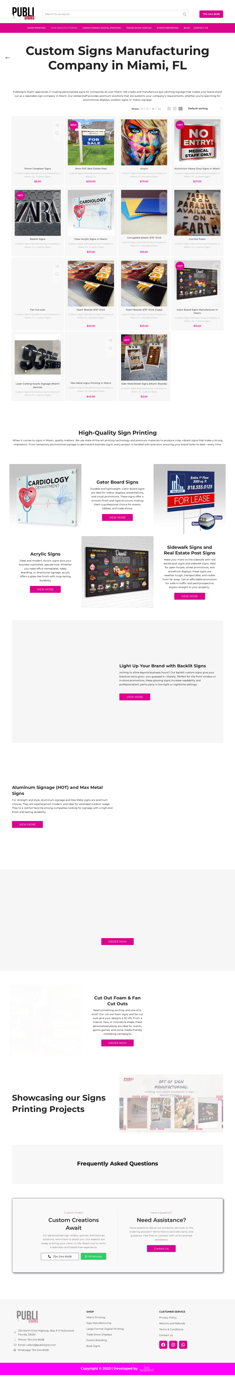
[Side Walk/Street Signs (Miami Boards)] (144, 361)
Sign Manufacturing (98, 1329)
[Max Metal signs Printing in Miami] (90, 361)
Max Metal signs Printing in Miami (90, 386)
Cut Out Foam (198, 241)
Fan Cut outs (37, 312)
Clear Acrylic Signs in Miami (90, 241)
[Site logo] (23, 14)
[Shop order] (205, 108)
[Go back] (7, 57)
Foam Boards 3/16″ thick (90, 312)
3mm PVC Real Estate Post (91, 167)
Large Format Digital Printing (105, 1335)
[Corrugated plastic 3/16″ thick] (144, 215)
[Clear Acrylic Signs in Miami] (90, 216)
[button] (171, 1110)
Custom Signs (51, 175)
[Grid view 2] (169, 109)
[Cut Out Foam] (198, 216)
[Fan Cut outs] (37, 287)
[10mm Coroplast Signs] (37, 141)
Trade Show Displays (99, 1341)
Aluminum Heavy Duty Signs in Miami (198, 169)
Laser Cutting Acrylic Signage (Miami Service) (37, 388)
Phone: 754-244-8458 (31, 1346)
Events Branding (96, 1347)
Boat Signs (93, 1352)
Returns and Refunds (172, 1330)
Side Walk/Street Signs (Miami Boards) (144, 388)
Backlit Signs (37, 241)
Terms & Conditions (171, 1336)
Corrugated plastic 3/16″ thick (144, 240)
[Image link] (27, 1323)
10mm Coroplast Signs (37, 167)
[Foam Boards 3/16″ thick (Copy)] (144, 287)
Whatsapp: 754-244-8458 (33, 1356)
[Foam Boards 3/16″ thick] (90, 287)
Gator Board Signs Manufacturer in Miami (198, 314)
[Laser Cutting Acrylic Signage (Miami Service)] (37, 361)
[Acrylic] (144, 141)
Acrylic (144, 167)
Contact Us (166, 1341)
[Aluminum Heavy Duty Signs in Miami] (198, 141)
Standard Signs (158, 175)
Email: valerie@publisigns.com (37, 1351)
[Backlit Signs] (37, 216)
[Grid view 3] (174, 109)
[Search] (115, 14)
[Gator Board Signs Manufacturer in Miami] (198, 287)
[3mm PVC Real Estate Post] (90, 141)
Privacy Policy (168, 1324)
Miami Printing (95, 1324)
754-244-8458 (211, 14)
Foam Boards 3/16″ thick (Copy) (144, 312)
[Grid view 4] (180, 109)
